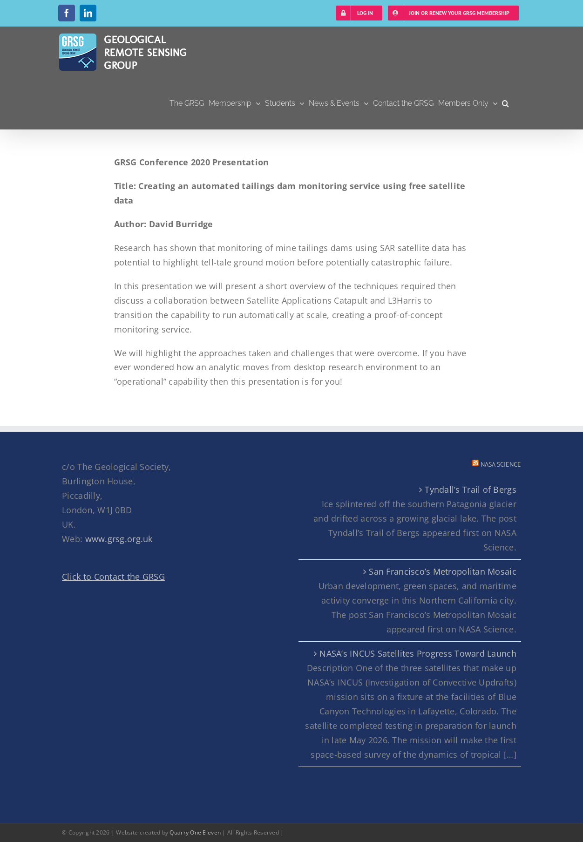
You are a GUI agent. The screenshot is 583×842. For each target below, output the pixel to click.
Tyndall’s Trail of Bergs (470, 489)
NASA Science (501, 464)
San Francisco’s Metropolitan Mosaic (442, 571)
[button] (505, 103)
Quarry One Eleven (195, 832)
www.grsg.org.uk (119, 538)
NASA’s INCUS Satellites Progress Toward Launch (417, 653)
